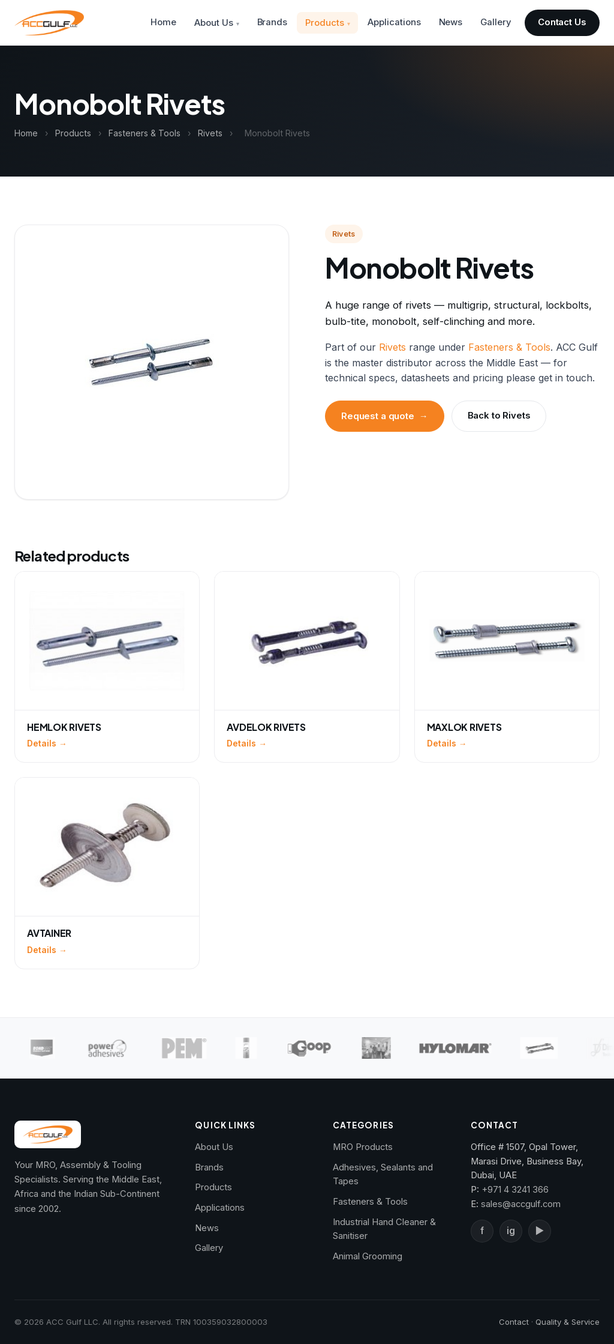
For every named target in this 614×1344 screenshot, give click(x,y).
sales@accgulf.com (521, 1204)
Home (163, 22)
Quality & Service (567, 1322)
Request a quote (384, 416)
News (451, 22)
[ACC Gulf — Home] (49, 22)
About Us (213, 22)
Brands (272, 22)
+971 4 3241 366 (515, 1189)
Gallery (495, 22)
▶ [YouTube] (539, 1231)
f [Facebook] (482, 1231)
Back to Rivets (499, 415)
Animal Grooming (367, 1256)
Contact (514, 1322)
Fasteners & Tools (144, 133)
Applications (394, 22)
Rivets (210, 133)
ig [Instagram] (511, 1231)
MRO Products (363, 1147)
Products (324, 22)
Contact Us (562, 22)
